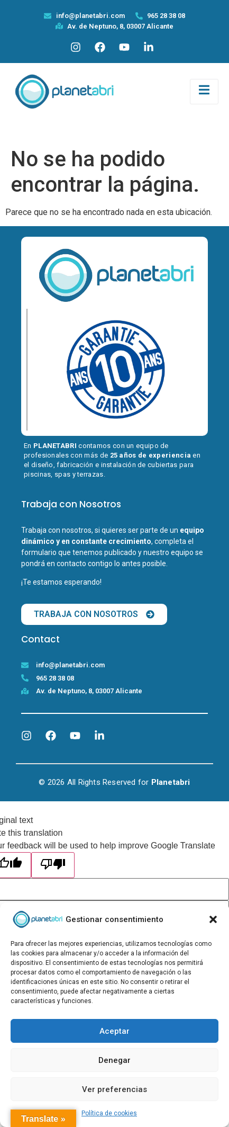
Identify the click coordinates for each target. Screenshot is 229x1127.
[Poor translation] (53, 865)
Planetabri (170, 782)
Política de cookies (109, 1113)
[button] (213, 919)
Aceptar (114, 1031)
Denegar (114, 1060)
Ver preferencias (114, 1089)
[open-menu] (204, 91)
